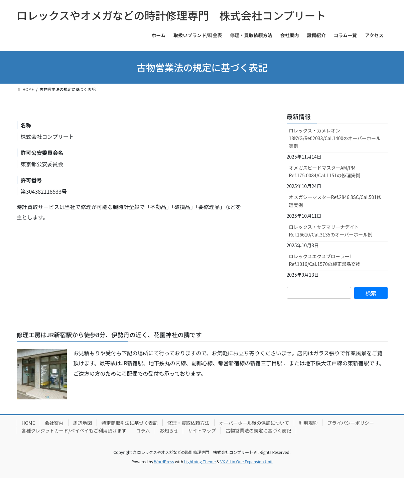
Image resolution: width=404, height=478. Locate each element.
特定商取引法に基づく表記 (130, 422)
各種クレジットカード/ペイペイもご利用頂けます (74, 430)
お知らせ (169, 430)
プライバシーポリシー (350, 422)
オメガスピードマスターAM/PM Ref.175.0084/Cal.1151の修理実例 (324, 171)
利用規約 (308, 422)
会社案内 (54, 422)
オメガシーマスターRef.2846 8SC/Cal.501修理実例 (335, 201)
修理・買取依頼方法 (188, 422)
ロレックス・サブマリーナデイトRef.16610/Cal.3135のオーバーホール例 (331, 230)
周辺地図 (82, 422)
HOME (28, 422)
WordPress (164, 461)
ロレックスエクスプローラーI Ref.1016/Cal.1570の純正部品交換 (325, 260)
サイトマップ (202, 430)
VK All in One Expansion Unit (246, 461)
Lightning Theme (200, 461)
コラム (143, 430)
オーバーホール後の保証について (254, 422)
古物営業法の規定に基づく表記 (258, 430)
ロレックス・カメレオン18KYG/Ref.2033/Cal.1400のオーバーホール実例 (335, 138)
